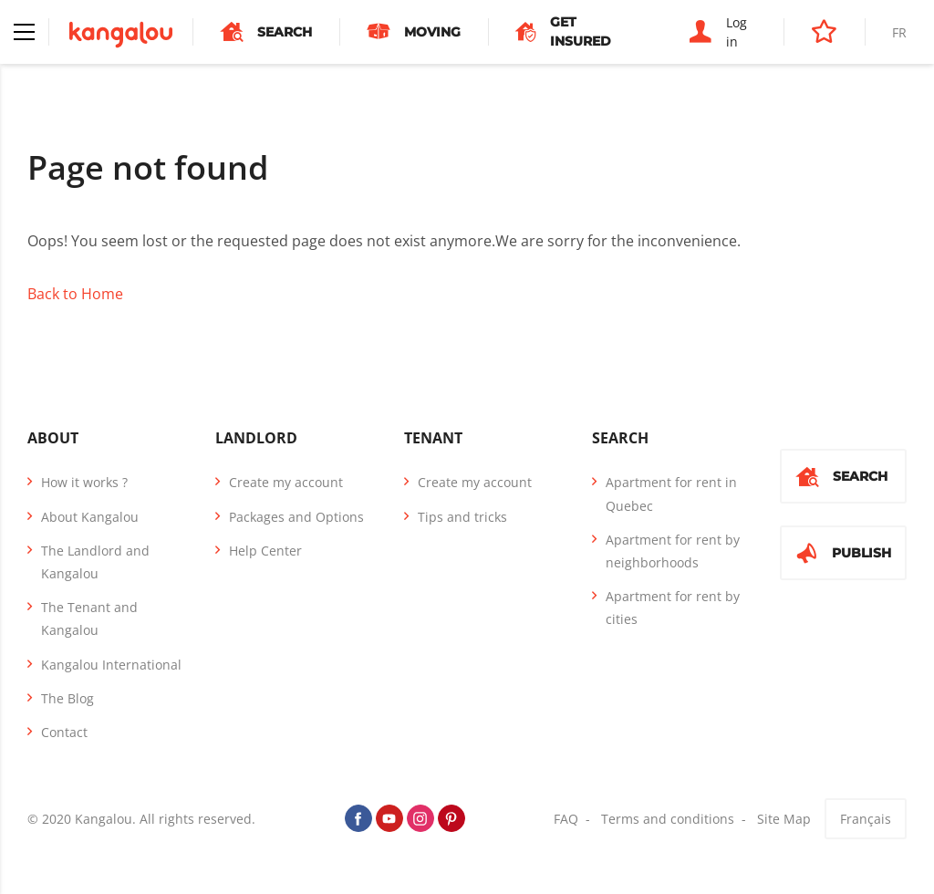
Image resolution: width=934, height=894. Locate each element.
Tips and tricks (462, 516)
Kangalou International (111, 664)
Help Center (265, 550)
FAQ (566, 818)
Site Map (784, 818)
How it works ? (84, 482)
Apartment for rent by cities (673, 607)
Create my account (286, 482)
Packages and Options (296, 516)
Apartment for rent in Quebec (671, 493)
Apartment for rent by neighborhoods (673, 551)
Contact (64, 732)
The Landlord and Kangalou (95, 562)
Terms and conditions (667, 818)
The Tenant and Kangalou (89, 618)
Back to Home (75, 294)
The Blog (67, 698)
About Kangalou (90, 516)
